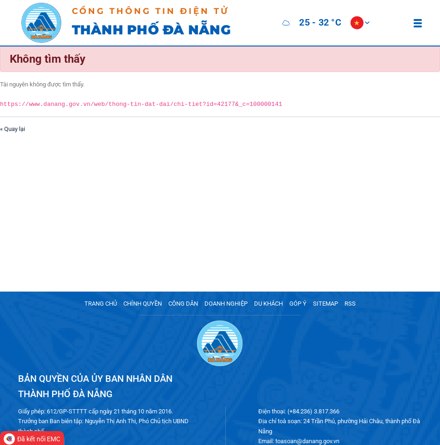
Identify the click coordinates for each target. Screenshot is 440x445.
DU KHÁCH (268, 303)
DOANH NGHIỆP (226, 303)
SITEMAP (325, 303)
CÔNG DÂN (183, 303)
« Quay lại (12, 128)
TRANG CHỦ (100, 303)
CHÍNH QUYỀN (142, 303)
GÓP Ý (297, 303)
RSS (350, 303)
